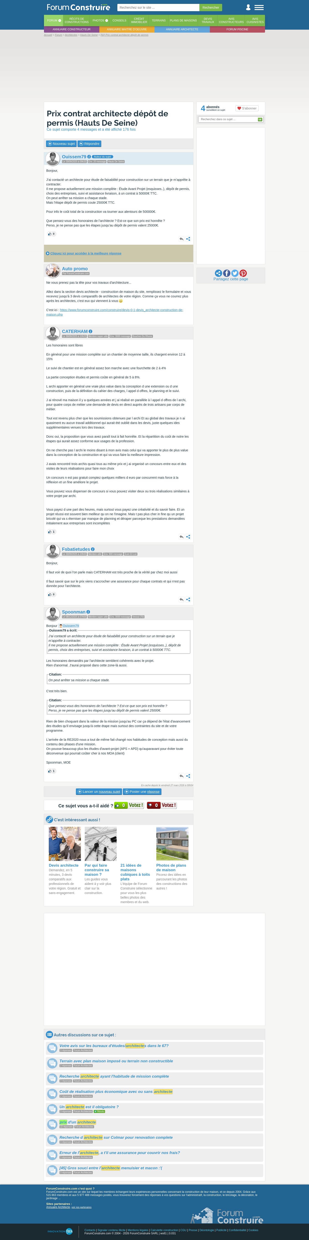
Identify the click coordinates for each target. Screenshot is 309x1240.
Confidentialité (237, 1230)
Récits (77, 20)
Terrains (159, 20)
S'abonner (246, 108)
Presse (193, 1230)
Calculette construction (164, 1230)
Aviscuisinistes (255, 20)
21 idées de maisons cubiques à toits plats (135, 872)
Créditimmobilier (139, 20)
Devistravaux (208, 20)
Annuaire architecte (182, 29)
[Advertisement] (154, 69)
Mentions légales (138, 1230)
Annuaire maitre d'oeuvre (127, 29)
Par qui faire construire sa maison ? (97, 870)
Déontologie (206, 1230)
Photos (98, 20)
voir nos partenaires (82, 1207)
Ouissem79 (71, 626)
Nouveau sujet (61, 144)
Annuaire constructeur (71, 29)
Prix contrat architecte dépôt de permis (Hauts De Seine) (107, 118)
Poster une (142, 792)
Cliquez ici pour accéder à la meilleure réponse (85, 253)
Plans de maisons (183, 20)
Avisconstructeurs (231, 20)
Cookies (253, 1230)
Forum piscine (237, 29)
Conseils (119, 20)
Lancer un (99, 792)
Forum (52, 20)
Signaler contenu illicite (112, 1230)
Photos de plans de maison (171, 867)
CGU (183, 1230)
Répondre (89, 144)
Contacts (90, 1230)
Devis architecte (63, 865)
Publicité (221, 1230)
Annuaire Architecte (58, 1207)
